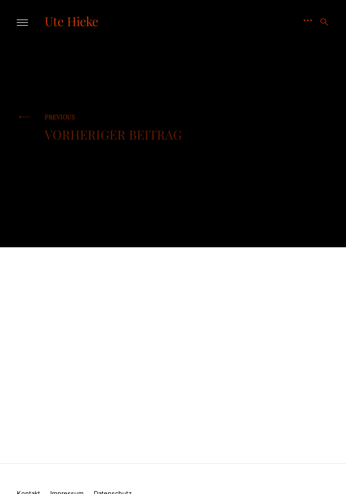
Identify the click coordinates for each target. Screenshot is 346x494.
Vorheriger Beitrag (113, 127)
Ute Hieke (71, 21)
